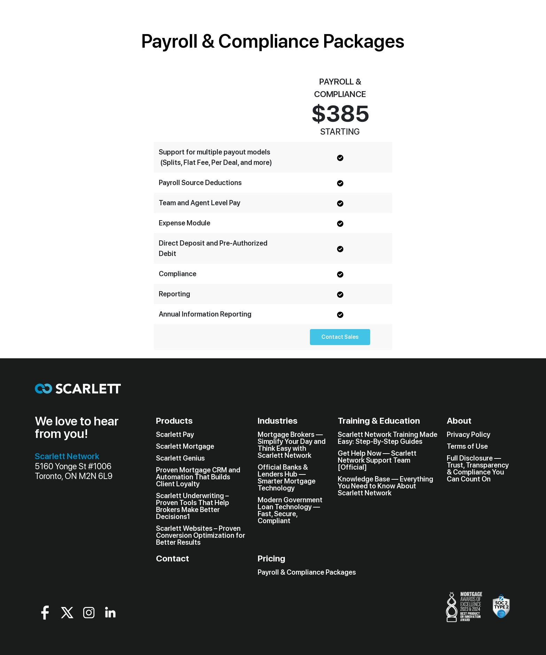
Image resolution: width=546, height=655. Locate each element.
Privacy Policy (468, 434)
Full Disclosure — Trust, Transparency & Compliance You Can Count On (478, 468)
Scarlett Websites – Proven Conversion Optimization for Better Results (200, 535)
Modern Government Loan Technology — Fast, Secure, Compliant (290, 510)
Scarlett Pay (175, 434)
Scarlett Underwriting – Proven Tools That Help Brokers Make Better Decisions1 (192, 506)
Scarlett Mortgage (185, 446)
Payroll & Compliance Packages (307, 572)
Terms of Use (467, 446)
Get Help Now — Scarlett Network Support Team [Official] (377, 460)
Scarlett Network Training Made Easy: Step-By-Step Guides (387, 438)
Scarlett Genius (180, 458)
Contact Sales (340, 337)
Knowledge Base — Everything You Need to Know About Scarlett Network (385, 486)
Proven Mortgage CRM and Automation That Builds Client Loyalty (198, 477)
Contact (172, 558)
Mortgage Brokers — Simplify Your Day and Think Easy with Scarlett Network (292, 445)
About (459, 420)
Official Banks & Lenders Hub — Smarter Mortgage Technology (286, 477)
